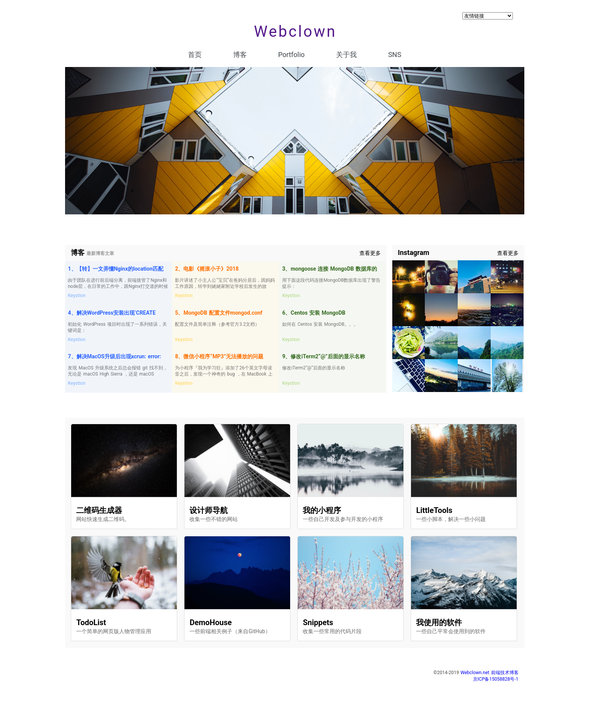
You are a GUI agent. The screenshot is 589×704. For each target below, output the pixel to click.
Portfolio (291, 55)
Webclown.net (474, 672)
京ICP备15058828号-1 (496, 679)
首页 (195, 55)
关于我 (346, 55)
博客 (240, 55)
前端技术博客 (505, 672)
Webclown (295, 32)
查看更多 (370, 253)
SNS (394, 55)
